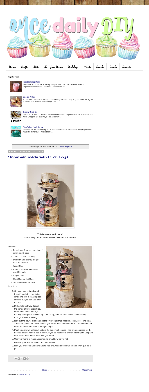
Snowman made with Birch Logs (38, 157)
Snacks (100, 67)
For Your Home (53, 67)
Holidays (73, 67)
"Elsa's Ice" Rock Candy (33, 127)
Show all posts (65, 146)
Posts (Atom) (24, 374)
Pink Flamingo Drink (31, 82)
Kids (36, 67)
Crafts (24, 67)
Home (12, 67)
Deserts (126, 67)
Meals (87, 67)
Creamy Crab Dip (30, 112)
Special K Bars (29, 97)
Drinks (113, 67)
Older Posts (87, 370)
